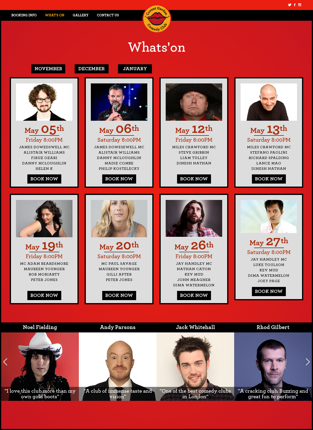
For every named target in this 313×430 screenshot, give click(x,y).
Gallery (80, 15)
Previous (5, 362)
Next (308, 362)
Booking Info (24, 15)
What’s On (54, 15)
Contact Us (108, 15)
